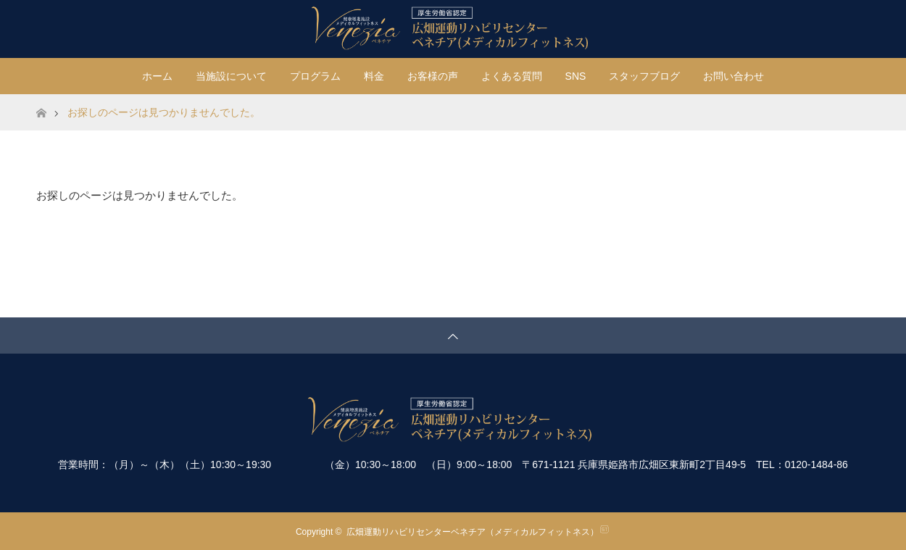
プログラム (315, 76)
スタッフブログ (644, 76)
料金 (374, 76)
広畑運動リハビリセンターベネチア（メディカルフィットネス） (472, 532)
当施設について (231, 76)
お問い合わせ (733, 76)
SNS (575, 76)
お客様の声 (432, 76)
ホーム (157, 76)
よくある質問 (511, 76)
